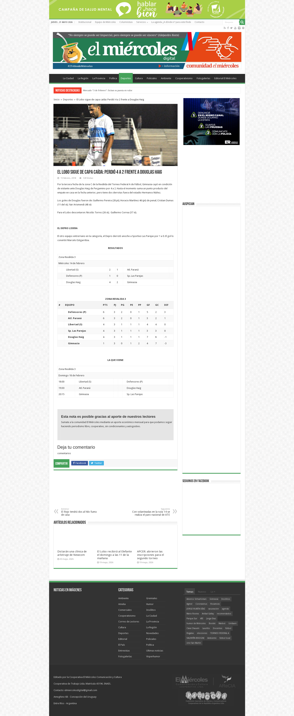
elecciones (202, 633)
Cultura (139, 78)
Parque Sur (192, 618)
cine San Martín (194, 643)
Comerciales (125, 610)
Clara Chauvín (193, 628)
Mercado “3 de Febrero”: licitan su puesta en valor (107, 90)
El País (121, 644)
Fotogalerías (203, 78)
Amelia (122, 604)
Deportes (126, 78)
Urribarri (232, 623)
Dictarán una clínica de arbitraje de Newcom (72, 553)
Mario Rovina (193, 613)
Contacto (199, 22)
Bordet (212, 623)
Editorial (122, 639)
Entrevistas (124, 650)
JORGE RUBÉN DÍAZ (196, 609)
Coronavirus (201, 604)
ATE (201, 618)
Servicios (141, 22)
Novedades (152, 633)
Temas (189, 591)
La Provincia (98, 78)
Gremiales (151, 598)
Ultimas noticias (154, 650)
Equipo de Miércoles (105, 22)
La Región (83, 78)
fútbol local (225, 638)
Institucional (84, 22)
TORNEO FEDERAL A (219, 633)
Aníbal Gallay (208, 613)
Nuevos (202, 591)
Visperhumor (153, 656)
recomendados (224, 613)
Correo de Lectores (128, 621)
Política (113, 78)
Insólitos (151, 610)
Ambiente (166, 78)
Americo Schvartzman (196, 599)
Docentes (217, 628)
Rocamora (215, 604)
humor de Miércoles (196, 623)
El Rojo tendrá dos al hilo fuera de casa (80, 512)
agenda (225, 609)
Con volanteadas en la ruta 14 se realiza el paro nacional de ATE (150, 512)
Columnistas (126, 22)
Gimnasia (214, 599)
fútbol (228, 628)
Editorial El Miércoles (225, 78)
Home (56, 78)
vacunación (213, 609)
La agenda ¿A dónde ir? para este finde (171, 22)
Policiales (152, 78)
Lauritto (206, 628)
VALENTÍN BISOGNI (195, 638)
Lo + (213, 591)
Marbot (222, 623)
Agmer (189, 604)
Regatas (190, 633)
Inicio (57, 99)
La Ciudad (68, 78)
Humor (150, 604)
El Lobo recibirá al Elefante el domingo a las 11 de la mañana (114, 555)
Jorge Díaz (211, 618)
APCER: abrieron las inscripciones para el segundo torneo (150, 555)
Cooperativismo (184, 78)
